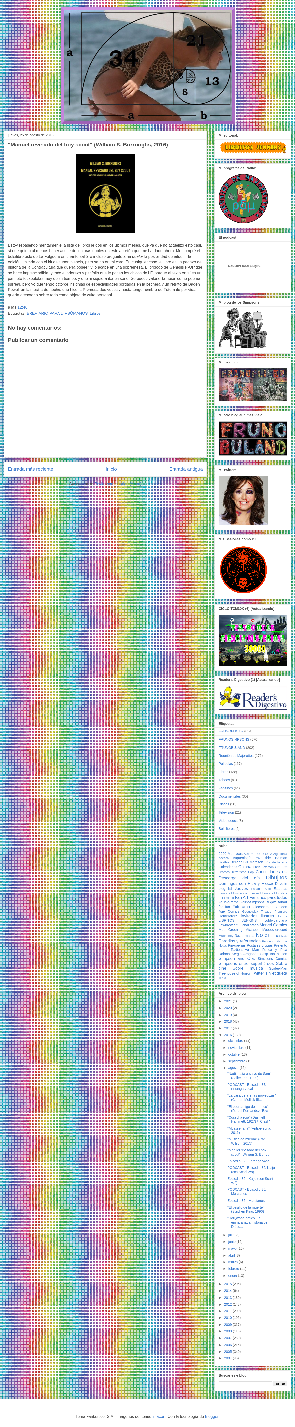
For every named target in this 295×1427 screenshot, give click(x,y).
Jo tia (282, 916)
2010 (228, 1318)
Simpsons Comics (272, 959)
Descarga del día (239, 878)
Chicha (244, 866)
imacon (158, 1416)
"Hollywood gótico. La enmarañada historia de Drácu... (247, 1222)
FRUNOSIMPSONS (234, 739)
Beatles (224, 862)
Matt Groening (230, 930)
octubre (234, 1054)
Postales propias (260, 945)
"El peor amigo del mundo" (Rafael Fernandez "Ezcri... (250, 1109)
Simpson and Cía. (237, 958)
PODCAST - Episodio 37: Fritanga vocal (246, 1087)
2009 (228, 1325)
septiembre (237, 1061)
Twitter (258, 973)
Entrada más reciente (30, 469)
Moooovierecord (274, 930)
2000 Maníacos (231, 854)
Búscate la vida (276, 862)
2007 (228, 1338)
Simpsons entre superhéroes (246, 963)
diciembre (236, 1041)
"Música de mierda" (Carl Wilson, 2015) (246, 1141)
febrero (234, 1269)
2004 (228, 1358)
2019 (228, 1015)
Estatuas (280, 889)
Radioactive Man (245, 950)
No (259, 935)
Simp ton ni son (273, 954)
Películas (226, 764)
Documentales (230, 796)
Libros (95, 313)
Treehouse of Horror (234, 973)
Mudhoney (226, 936)
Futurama (241, 906)
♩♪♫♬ (222, 978)
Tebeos (224, 780)
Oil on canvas (276, 936)
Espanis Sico (261, 889)
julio (231, 1235)
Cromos (281, 867)
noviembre (236, 1048)
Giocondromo (263, 907)
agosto (233, 1068)
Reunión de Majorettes (236, 756)
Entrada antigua (186, 469)
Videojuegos (228, 820)
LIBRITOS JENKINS (238, 920)
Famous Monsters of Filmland (240, 893)
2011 (228, 1311)
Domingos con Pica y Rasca (246, 883)
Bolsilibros (227, 829)
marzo (233, 1262)
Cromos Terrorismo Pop (236, 872)
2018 (228, 1021)
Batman (281, 858)
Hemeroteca (228, 916)
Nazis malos (244, 936)
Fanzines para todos (268, 897)
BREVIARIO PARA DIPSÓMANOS (57, 313)
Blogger (211, 1416)
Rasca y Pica (274, 950)
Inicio (111, 469)
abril (232, 1255)
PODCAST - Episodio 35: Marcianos (246, 1191)
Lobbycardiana (275, 920)
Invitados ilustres (257, 916)
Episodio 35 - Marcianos (246, 1201)
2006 (228, 1345)
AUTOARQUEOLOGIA (258, 853)
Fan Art (241, 897)
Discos (224, 804)
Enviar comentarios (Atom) (117, 484)
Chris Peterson (263, 867)
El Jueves (238, 888)
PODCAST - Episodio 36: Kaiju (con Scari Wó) (251, 1170)
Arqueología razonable (252, 858)
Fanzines (226, 788)
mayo (232, 1248)
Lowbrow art (228, 925)
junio (232, 1242)
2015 (228, 1284)
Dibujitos (276, 877)
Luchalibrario (249, 925)
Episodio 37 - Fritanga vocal (248, 1161)
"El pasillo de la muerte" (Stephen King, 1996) (245, 1209)
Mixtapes (252, 930)
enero (233, 1276)
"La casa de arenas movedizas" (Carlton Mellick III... (251, 1097)
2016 (228, 1035)
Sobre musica (248, 968)
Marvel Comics (273, 925)
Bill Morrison (253, 862)
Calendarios (228, 867)
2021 (228, 1001)
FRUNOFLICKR (231, 731)
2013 (228, 1298)
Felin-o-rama (228, 902)
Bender (236, 862)
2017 (228, 1028)
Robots (224, 954)
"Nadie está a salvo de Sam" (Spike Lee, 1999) (249, 1076)
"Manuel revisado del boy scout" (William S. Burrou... (249, 1152)
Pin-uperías (237, 945)
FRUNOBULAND (232, 748)
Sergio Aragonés (245, 954)
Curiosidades (268, 872)
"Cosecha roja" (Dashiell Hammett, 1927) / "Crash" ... (250, 1119)
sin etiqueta (276, 973)
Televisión (226, 812)
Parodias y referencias (240, 941)
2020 (228, 1008)
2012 (228, 1304)
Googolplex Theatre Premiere (264, 911)
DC (284, 872)
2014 (228, 1291)
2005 (228, 1352)
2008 (228, 1331)
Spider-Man (278, 968)
